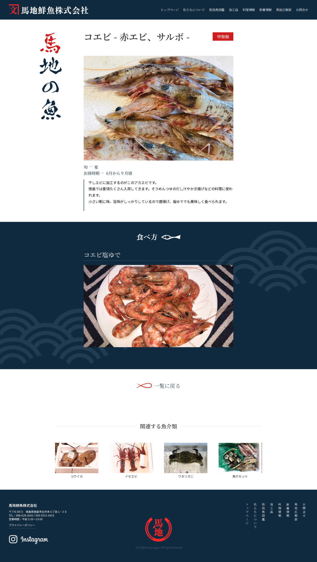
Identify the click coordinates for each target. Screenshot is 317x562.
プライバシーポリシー (22, 525)
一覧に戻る (167, 385)
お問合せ (302, 9)
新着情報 (265, 9)
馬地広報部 (283, 9)
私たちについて (194, 9)
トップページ (169, 9)
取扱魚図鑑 (217, 9)
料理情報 (249, 9)
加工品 (233, 9)
